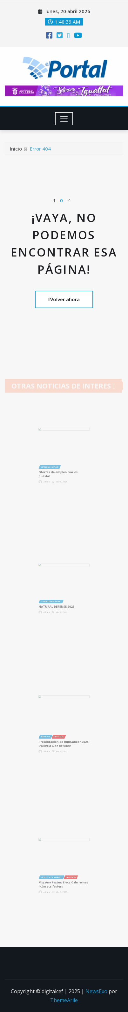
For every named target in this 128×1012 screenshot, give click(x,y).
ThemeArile (64, 1000)
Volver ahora (63, 299)
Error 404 (40, 152)
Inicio (16, 152)
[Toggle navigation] (64, 118)
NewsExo (96, 991)
